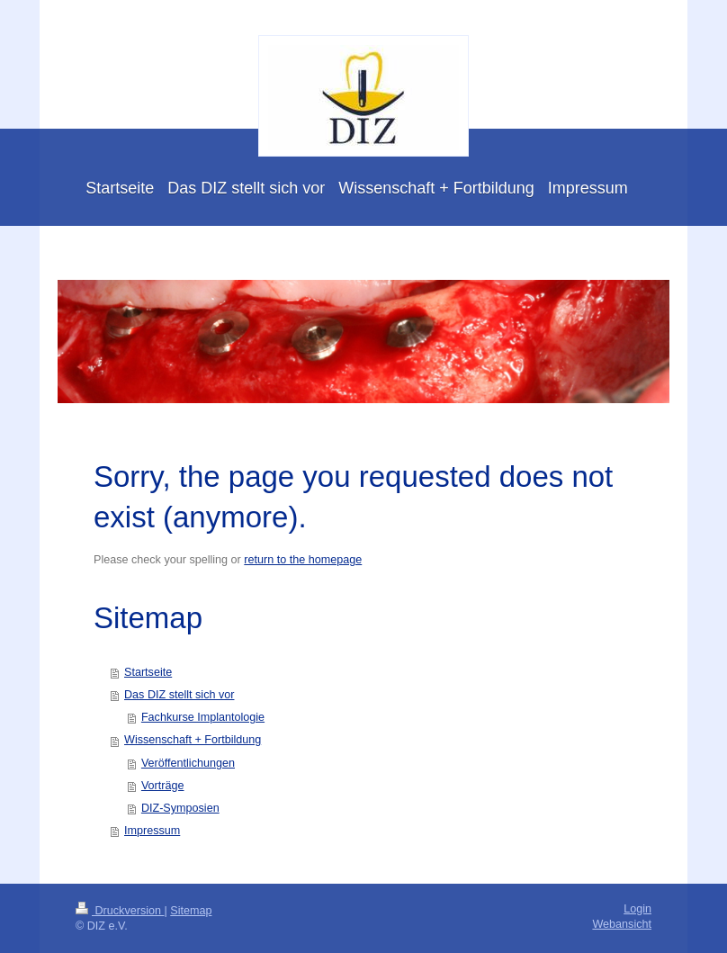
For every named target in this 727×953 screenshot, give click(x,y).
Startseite (148, 672)
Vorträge (162, 785)
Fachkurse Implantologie (203, 717)
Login (637, 909)
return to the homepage (303, 559)
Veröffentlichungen (188, 763)
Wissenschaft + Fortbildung (192, 739)
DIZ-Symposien (180, 808)
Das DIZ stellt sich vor (179, 694)
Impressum (152, 830)
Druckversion (120, 910)
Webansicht (621, 924)
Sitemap (190, 910)
